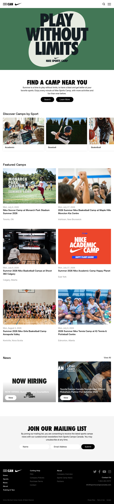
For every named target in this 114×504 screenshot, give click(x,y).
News (5, 482)
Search (47, 99)
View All (107, 357)
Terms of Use (101, 500)
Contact (33, 485)
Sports (5, 479)
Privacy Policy (91, 500)
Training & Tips (9, 490)
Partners (60, 481)
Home (5, 475)
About (5, 486)
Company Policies (37, 478)
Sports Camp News (64, 478)
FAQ (31, 474)
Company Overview (65, 474)
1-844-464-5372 (104, 481)
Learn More (65, 99)
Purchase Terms (36, 481)
